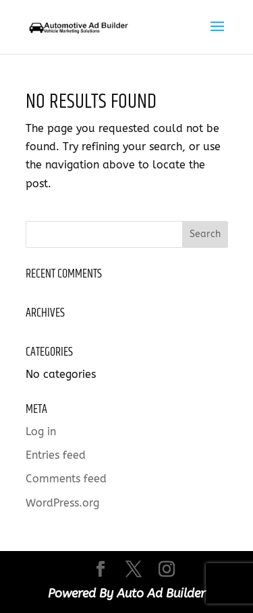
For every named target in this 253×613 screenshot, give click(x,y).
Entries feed (56, 455)
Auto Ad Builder (161, 593)
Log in (41, 431)
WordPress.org (62, 502)
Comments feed (66, 478)
